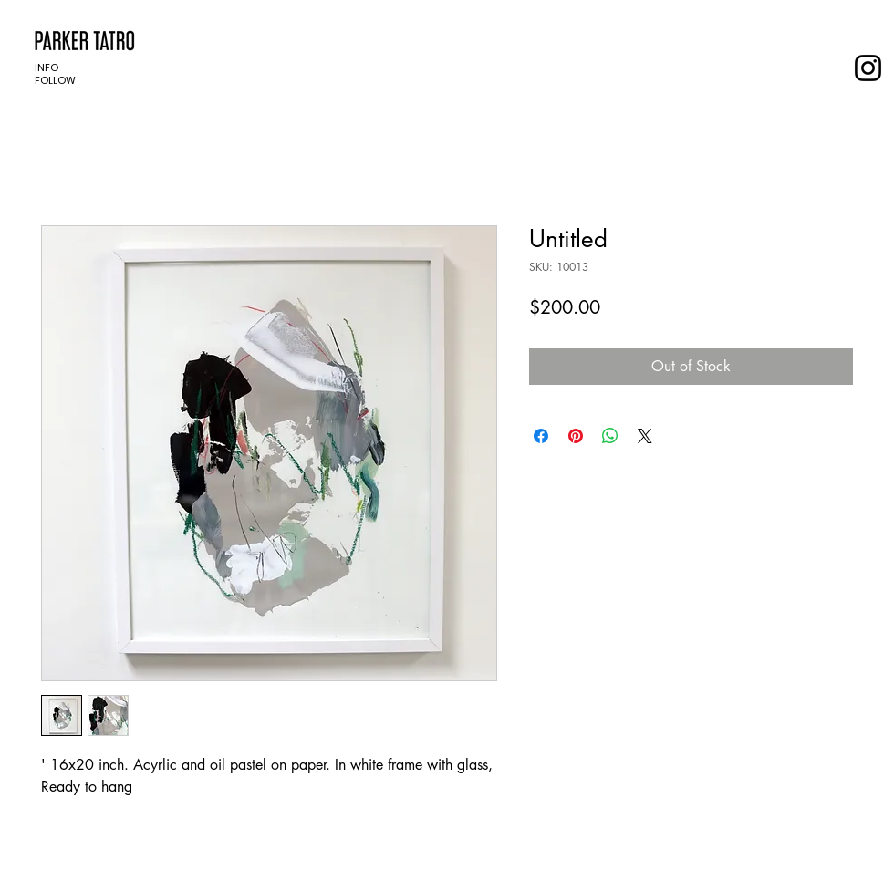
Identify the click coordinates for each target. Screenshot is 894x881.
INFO (46, 67)
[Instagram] (868, 68)
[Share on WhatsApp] (610, 436)
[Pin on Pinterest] (576, 436)
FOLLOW (55, 80)
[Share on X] (645, 436)
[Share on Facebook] (541, 436)
